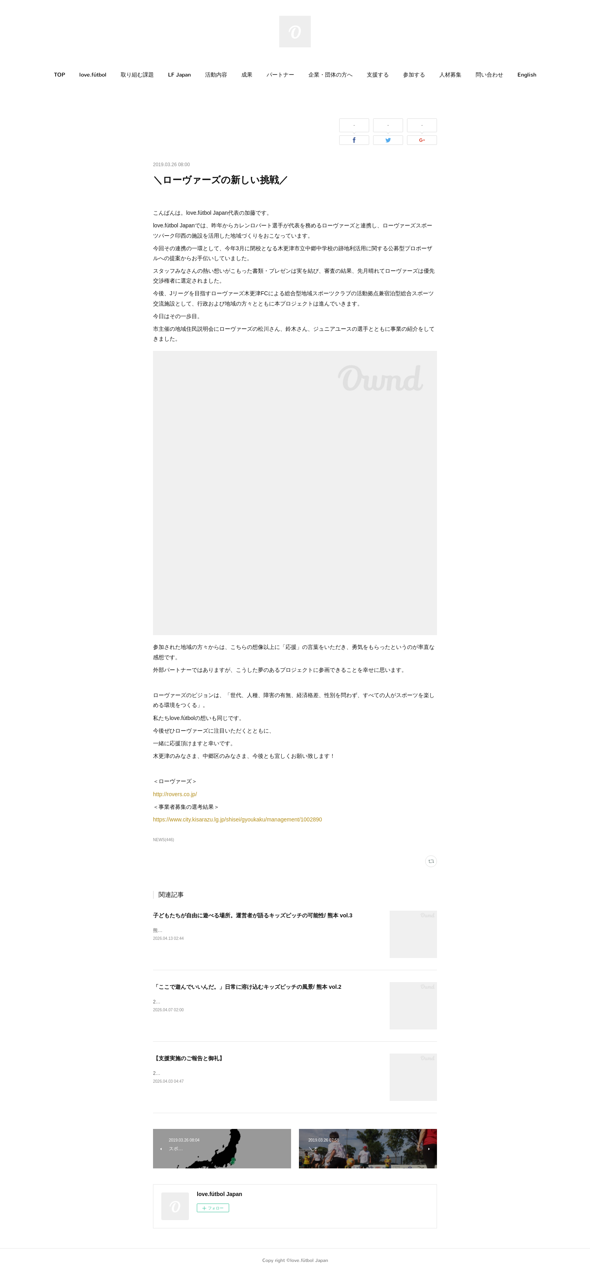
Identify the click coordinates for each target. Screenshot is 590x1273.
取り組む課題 (137, 75)
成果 (246, 75)
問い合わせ (489, 75)
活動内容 (216, 75)
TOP (59, 75)
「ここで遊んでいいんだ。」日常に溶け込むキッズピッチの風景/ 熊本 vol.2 (247, 987)
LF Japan (179, 75)
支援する (378, 75)
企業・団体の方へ (330, 75)
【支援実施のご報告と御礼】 (189, 1058)
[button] (59, 75)
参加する (414, 75)
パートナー (280, 75)
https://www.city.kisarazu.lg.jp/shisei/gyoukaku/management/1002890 (237, 819)
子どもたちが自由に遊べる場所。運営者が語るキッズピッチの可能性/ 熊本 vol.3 (253, 915)
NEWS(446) (163, 840)
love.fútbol (92, 75)
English (526, 75)
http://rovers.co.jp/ (175, 794)
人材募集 (450, 75)
